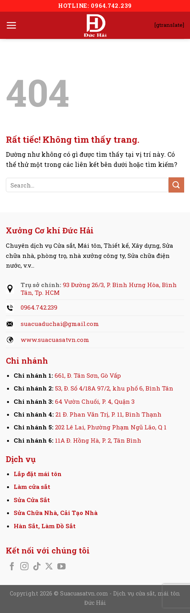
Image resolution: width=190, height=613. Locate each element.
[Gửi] (176, 185)
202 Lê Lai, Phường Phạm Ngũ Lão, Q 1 (111, 427)
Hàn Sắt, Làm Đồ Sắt (45, 526)
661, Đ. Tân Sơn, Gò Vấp (88, 375)
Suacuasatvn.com (85, 593)
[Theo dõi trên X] (49, 566)
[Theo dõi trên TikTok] (37, 566)
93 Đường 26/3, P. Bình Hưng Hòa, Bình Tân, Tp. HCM (99, 288)
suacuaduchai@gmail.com (60, 324)
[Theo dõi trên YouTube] (61, 566)
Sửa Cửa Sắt (32, 500)
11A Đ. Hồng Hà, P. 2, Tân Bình (98, 440)
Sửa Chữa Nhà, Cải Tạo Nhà (56, 513)
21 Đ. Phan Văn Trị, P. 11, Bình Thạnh (108, 414)
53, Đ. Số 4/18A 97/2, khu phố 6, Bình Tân (114, 388)
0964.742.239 (39, 307)
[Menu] (11, 25)
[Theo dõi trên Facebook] (12, 566)
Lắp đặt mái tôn (38, 474)
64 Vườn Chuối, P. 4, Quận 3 (95, 401)
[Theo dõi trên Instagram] (24, 566)
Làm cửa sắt (32, 486)
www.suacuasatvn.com (55, 339)
